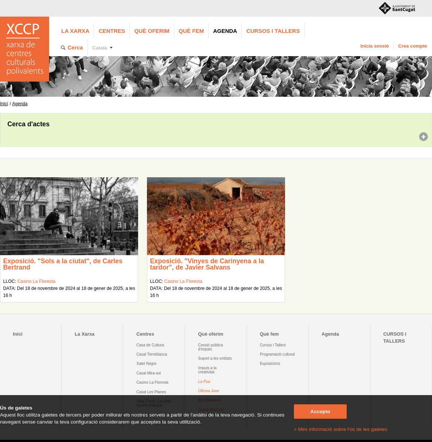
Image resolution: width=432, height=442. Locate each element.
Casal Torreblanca (151, 354)
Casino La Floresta (36, 281)
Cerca (75, 47)
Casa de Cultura (150, 345)
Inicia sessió (374, 46)
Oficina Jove (208, 391)
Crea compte (412, 46)
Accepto (320, 411)
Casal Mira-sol (148, 373)
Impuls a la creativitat (207, 370)
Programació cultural (277, 354)
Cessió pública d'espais (210, 347)
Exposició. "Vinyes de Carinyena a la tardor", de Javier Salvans (207, 264)
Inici (4, 103)
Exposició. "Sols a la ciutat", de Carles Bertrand (62, 264)
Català (99, 48)
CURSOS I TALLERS (273, 31)
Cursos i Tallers (273, 345)
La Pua (204, 382)
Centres (112, 31)
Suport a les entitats (215, 358)
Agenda (225, 31)
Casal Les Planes (151, 392)
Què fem (191, 31)
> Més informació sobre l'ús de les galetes (340, 429)
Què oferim (151, 31)
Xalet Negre (146, 364)
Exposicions (270, 364)
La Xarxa (75, 31)
